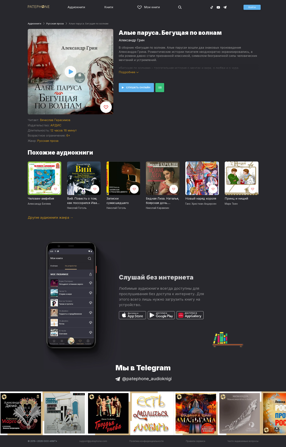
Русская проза (55, 23)
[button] (252, 7)
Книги (108, 7)
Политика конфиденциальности (146, 441)
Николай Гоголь (77, 207)
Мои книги (148, 7)
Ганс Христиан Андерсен (200, 203)
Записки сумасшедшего (118, 201)
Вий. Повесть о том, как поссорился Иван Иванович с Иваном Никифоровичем (83, 201)
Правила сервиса (195, 441)
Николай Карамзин (157, 207)
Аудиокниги (76, 7)
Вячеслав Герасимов (55, 120)
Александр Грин (131, 40)
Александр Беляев (39, 203)
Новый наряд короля (200, 198)
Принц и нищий (236, 198)
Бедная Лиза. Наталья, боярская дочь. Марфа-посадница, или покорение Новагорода (162, 201)
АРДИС (55, 125)
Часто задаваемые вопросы (242, 441)
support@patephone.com (93, 441)
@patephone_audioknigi (143, 378)
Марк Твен (231, 203)
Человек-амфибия (41, 198)
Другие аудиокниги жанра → (50, 217)
